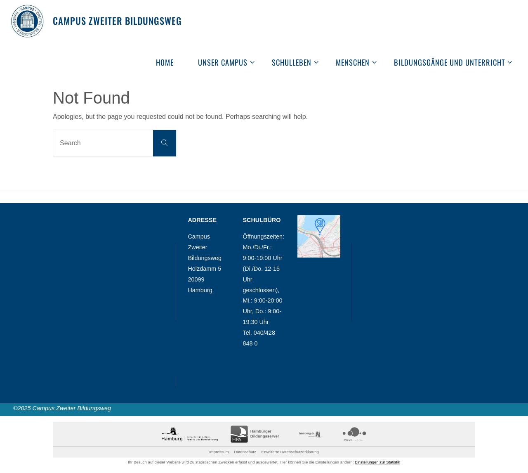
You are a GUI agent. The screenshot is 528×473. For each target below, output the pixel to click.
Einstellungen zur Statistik (377, 462)
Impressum (219, 451)
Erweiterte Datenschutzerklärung (290, 451)
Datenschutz (245, 451)
